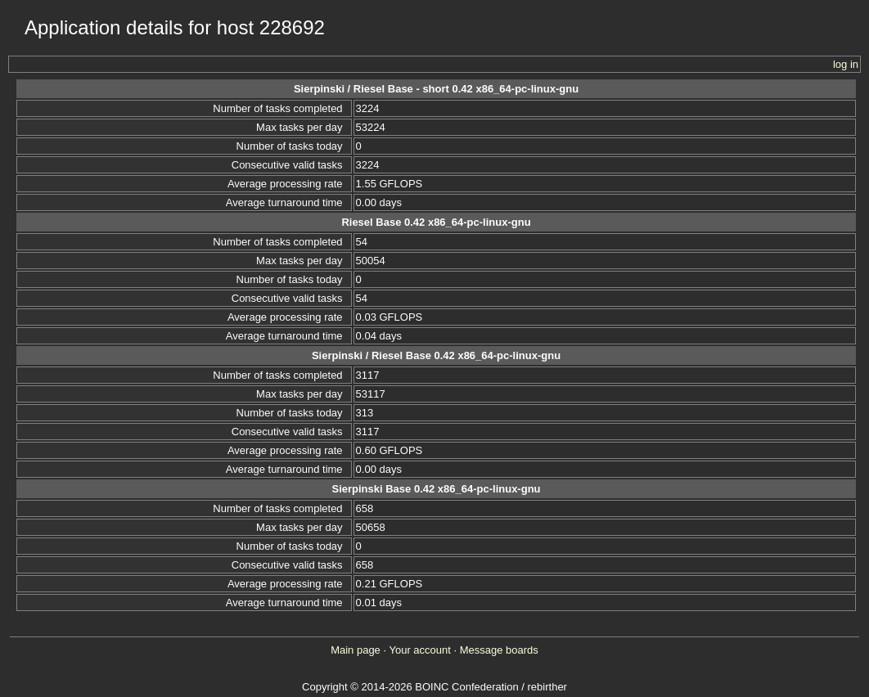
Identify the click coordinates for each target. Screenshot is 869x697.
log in (845, 64)
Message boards (499, 650)
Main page (355, 650)
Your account (419, 650)
